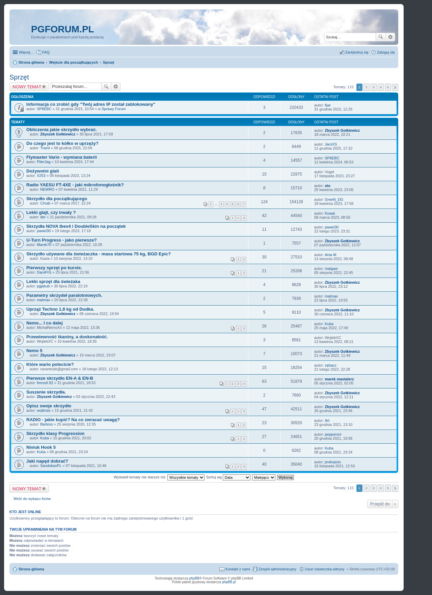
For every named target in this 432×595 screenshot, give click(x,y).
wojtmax (43, 410)
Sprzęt (19, 77)
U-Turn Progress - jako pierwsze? (61, 240)
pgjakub (43, 286)
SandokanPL (50, 466)
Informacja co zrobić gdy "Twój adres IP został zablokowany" (90, 104)
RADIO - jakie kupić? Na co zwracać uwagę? (73, 419)
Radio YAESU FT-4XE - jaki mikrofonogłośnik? (75, 184)
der (43, 217)
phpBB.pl (229, 582)
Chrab (45, 203)
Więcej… (26, 52)
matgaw (331, 269)
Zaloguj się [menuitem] (386, 52)
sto (327, 186)
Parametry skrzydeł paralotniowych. (64, 295)
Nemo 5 (34, 350)
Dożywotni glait (42, 171)
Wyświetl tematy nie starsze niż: (159, 477)
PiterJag (43, 162)
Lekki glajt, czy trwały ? (51, 212)
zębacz (330, 365)
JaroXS (331, 144)
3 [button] (374, 87)
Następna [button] (395, 87)
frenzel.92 (45, 383)
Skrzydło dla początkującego (56, 198)
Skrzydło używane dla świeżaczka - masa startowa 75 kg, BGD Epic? (98, 253)
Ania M (330, 255)
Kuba (329, 324)
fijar (328, 105)
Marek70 (44, 245)
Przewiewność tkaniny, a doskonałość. (67, 336)
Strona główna (31, 569)
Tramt (45, 148)
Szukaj (381, 37)
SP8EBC (44, 109)
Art (327, 420)
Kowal (330, 213)
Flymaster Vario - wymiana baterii (61, 157)
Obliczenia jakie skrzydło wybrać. (61, 129)
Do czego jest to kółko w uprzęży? (62, 143)
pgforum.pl (62, 29)
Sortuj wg (228, 477)
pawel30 (44, 231)
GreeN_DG (334, 199)
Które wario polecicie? (50, 364)
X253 (41, 176)
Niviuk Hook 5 (41, 447)
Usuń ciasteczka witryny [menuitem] (324, 569)
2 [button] (367, 87)
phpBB (194, 578)
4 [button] (381, 87)
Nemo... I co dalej (44, 322)
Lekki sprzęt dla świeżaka (53, 281)
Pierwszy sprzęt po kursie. (54, 267)
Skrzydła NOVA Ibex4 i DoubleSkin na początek (76, 226)
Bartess (46, 424)
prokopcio (333, 462)
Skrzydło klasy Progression (55, 433)
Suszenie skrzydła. (46, 392)
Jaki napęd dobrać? (47, 461)
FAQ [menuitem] (46, 52)
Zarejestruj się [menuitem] (357, 52)
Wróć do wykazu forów (32, 499)
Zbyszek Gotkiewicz (57, 134)
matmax (43, 300)
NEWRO (47, 189)
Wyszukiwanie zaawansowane (390, 37)
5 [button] (388, 87)
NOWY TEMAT (26, 87)
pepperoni (333, 434)
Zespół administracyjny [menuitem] (277, 569)
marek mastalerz (339, 379)
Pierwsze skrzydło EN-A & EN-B (59, 378)
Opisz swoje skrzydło (48, 405)
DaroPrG (44, 272)
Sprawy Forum (114, 109)
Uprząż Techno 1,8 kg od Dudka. (60, 309)
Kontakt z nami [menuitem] (237, 569)
